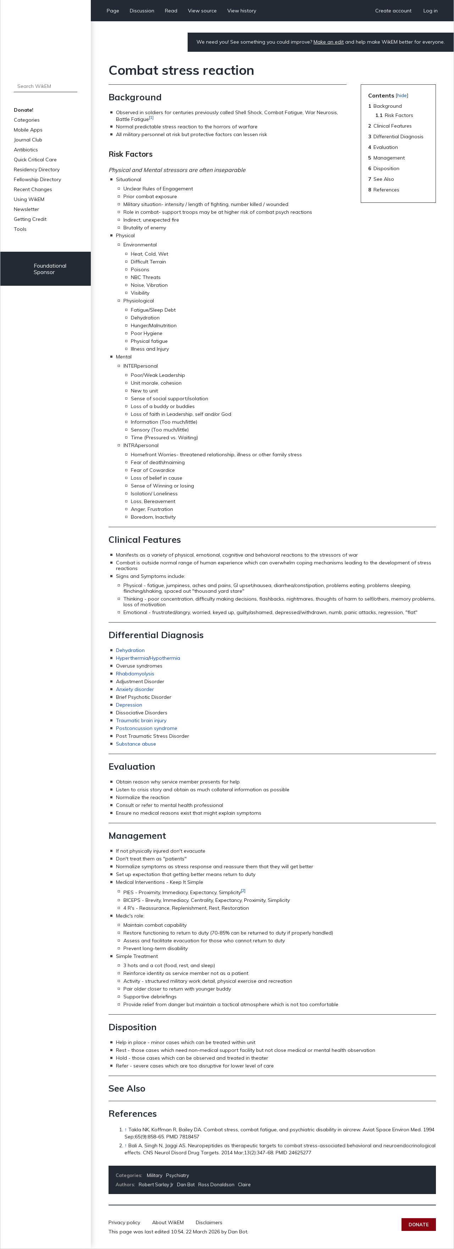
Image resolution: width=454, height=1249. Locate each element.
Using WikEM (29, 199)
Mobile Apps (28, 130)
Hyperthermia (132, 658)
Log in (430, 10)
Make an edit (329, 42)
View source (202, 10)
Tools (20, 229)
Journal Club (28, 139)
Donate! (23, 110)
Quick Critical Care (35, 159)
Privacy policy (124, 1222)
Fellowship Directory (37, 179)
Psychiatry (177, 1175)
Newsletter (26, 209)
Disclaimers (209, 1222)
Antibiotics (26, 149)
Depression (129, 705)
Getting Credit (30, 219)
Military (154, 1175)
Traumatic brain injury (141, 720)
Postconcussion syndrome (146, 728)
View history (241, 10)
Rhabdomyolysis (135, 673)
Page (113, 10)
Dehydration (130, 650)
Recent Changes (33, 189)
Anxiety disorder (135, 689)
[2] (243, 890)
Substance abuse (136, 744)
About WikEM (168, 1222)
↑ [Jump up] (125, 1129)
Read (171, 10)
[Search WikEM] (45, 86)
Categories (27, 120)
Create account (393, 10)
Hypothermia (165, 658)
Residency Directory (37, 169)
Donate (419, 1224)
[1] (151, 117)
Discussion (142, 10)
